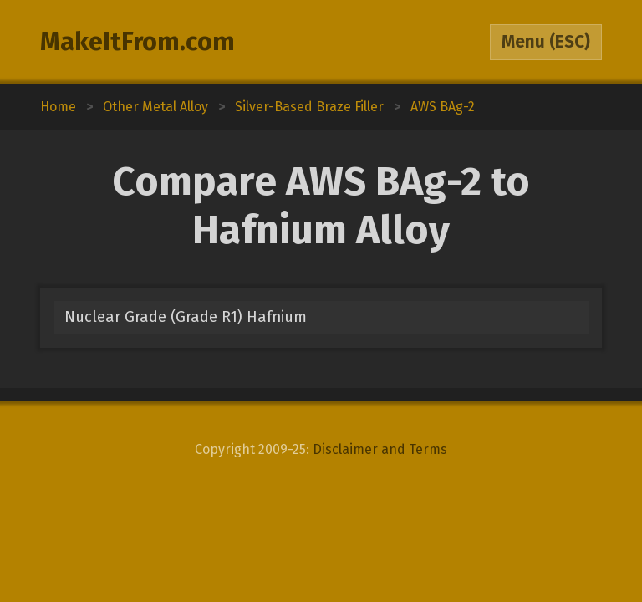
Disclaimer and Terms (380, 449)
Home (58, 107)
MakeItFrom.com (137, 42)
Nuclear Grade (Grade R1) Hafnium (185, 317)
